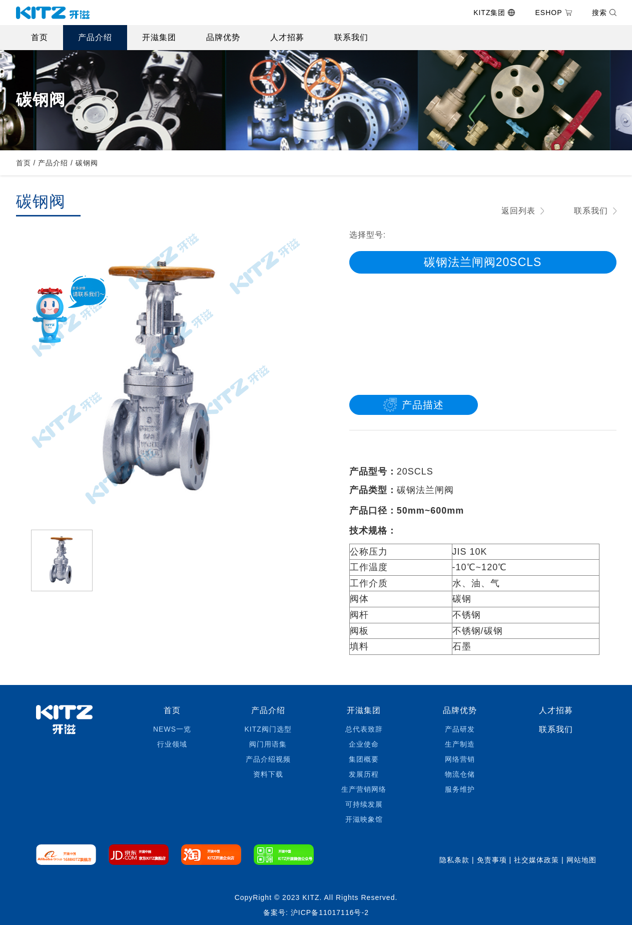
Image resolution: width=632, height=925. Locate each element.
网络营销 (460, 759)
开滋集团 (159, 37)
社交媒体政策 (536, 860)
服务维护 (460, 789)
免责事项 (492, 860)
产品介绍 (95, 37)
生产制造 (460, 744)
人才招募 (287, 37)
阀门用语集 (268, 744)
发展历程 (364, 774)
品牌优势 (223, 37)
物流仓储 (460, 774)
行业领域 (172, 744)
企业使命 (364, 744)
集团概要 (364, 759)
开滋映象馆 (364, 819)
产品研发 (460, 729)
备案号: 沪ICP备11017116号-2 (316, 912)
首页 (39, 37)
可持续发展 (364, 804)
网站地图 (581, 860)
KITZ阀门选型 (267, 729)
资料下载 (268, 774)
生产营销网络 (363, 789)
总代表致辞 (364, 729)
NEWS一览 (172, 729)
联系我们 (351, 37)
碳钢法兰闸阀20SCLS (483, 262)
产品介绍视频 (268, 759)
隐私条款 (454, 860)
